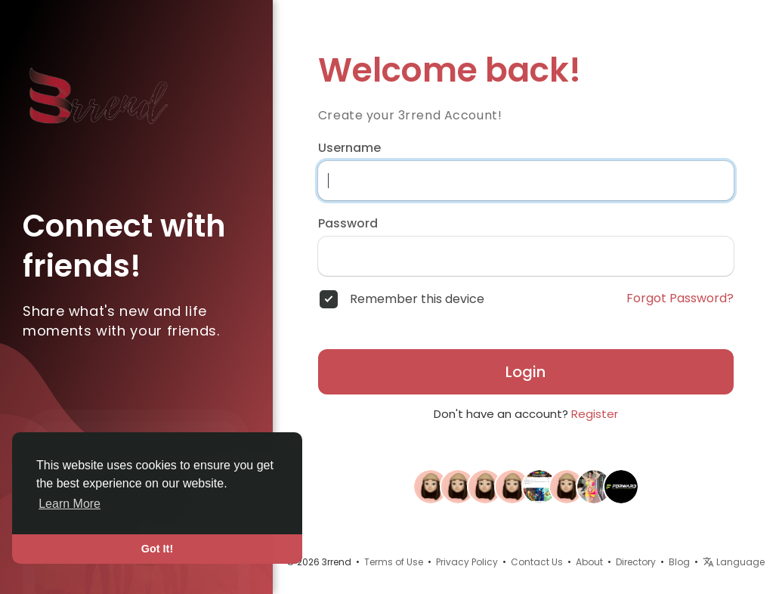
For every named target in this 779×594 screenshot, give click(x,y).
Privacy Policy (467, 561)
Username (349, 148)
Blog (679, 561)
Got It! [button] (157, 549)
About (589, 561)
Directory (636, 561)
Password (348, 223)
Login (525, 371)
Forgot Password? (680, 298)
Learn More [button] (69, 503)
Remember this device (417, 299)
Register (594, 414)
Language (734, 561)
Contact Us (537, 561)
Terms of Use (393, 561)
